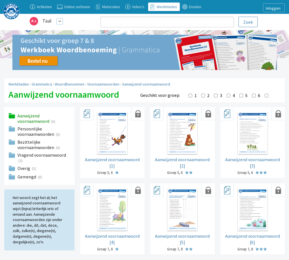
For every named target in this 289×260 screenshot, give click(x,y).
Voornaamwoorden (103, 84)
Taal (46, 21)
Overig (24, 168)
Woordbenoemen (69, 84)
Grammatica (42, 84)
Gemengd (27, 177)
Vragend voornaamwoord (41, 155)
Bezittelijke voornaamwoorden (36, 144)
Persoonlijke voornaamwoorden (36, 131)
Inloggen (273, 8)
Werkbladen (18, 84)
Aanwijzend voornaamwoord (146, 84)
